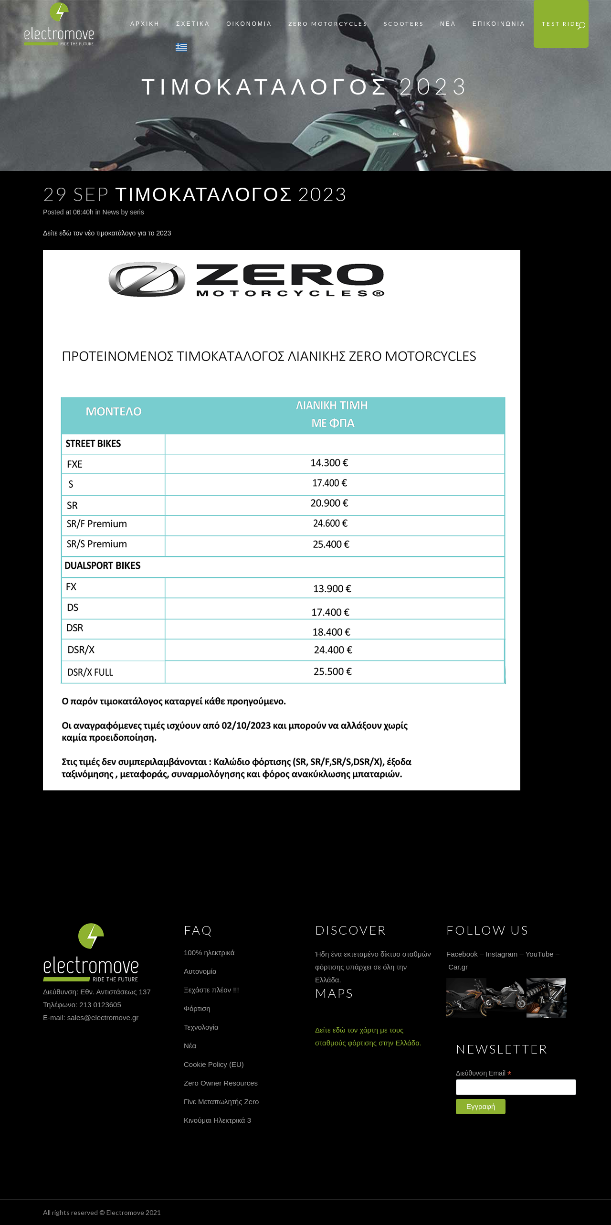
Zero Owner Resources (221, 1083)
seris (137, 212)
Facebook (462, 954)
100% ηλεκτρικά (209, 952)
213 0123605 (100, 1005)
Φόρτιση (197, 1008)
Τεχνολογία (201, 1027)
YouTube (540, 954)
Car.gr (458, 967)
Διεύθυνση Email (483, 1073)
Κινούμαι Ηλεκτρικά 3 (217, 1120)
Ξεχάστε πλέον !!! (211, 990)
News (111, 212)
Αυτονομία (200, 971)
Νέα (190, 1046)
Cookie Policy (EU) (214, 1064)
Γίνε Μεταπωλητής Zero (221, 1101)
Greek (181, 47)
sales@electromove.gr (102, 1017)
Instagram (502, 954)
